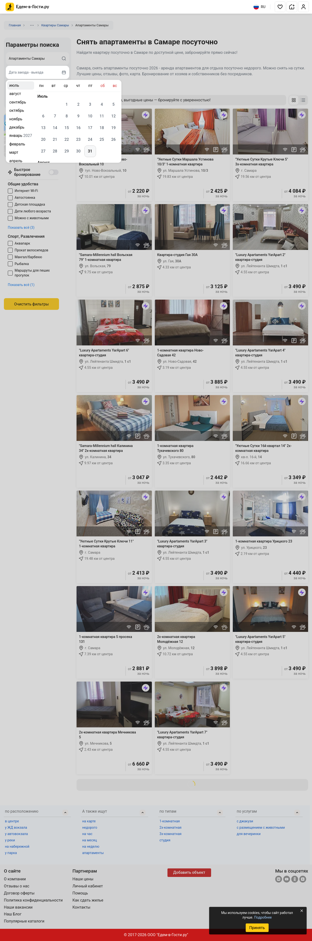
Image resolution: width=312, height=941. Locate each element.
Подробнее (263, 917)
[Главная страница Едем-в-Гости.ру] (27, 7)
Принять (257, 927)
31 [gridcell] (90, 151)
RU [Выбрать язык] (259, 7)
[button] (280, 7)
